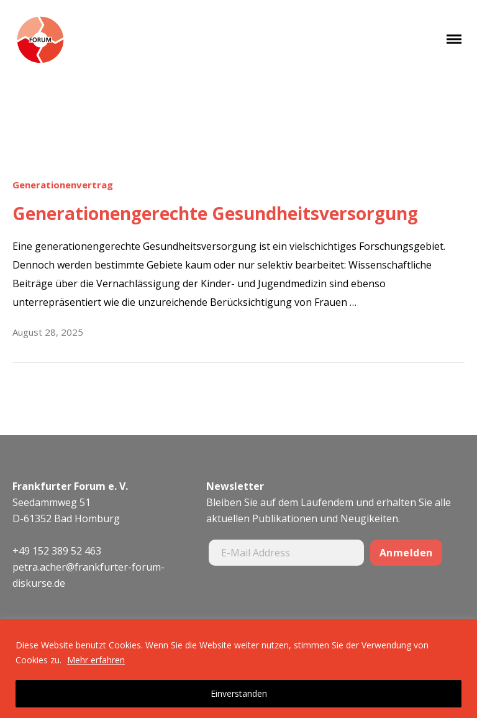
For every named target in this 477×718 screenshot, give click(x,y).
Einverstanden (239, 693)
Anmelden (406, 552)
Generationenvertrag (62, 185)
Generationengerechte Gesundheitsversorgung (215, 213)
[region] (238, 668)
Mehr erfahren (96, 660)
